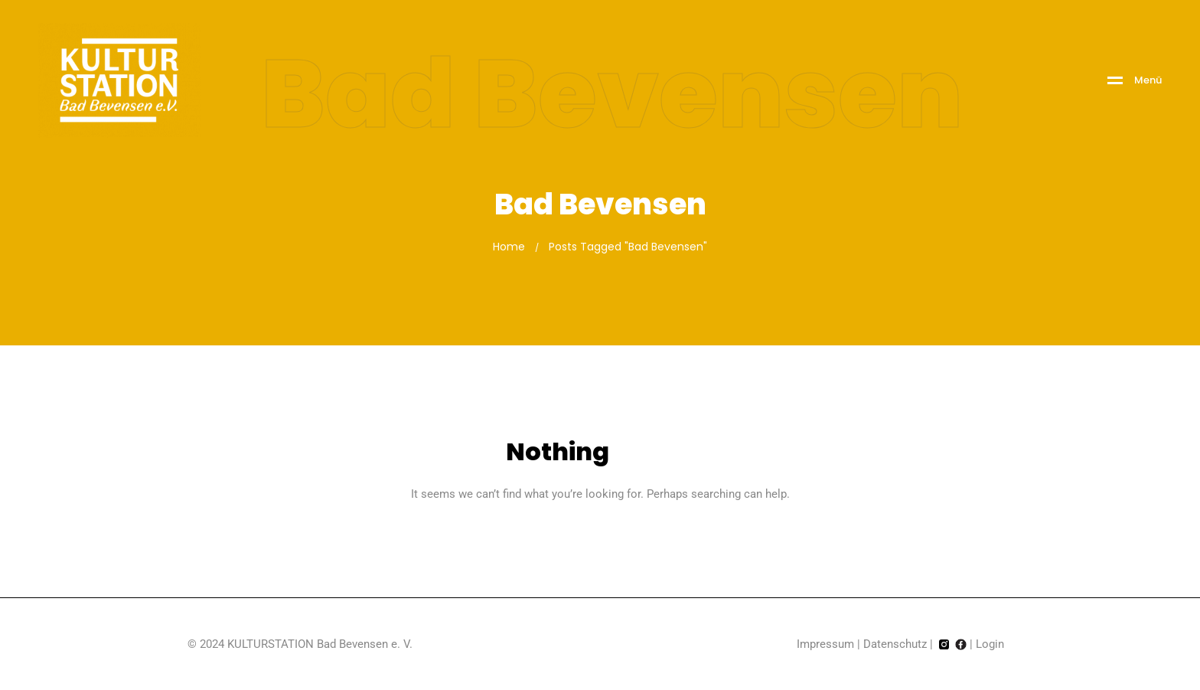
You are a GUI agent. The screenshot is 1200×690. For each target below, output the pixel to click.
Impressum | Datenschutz (862, 644)
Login (990, 644)
